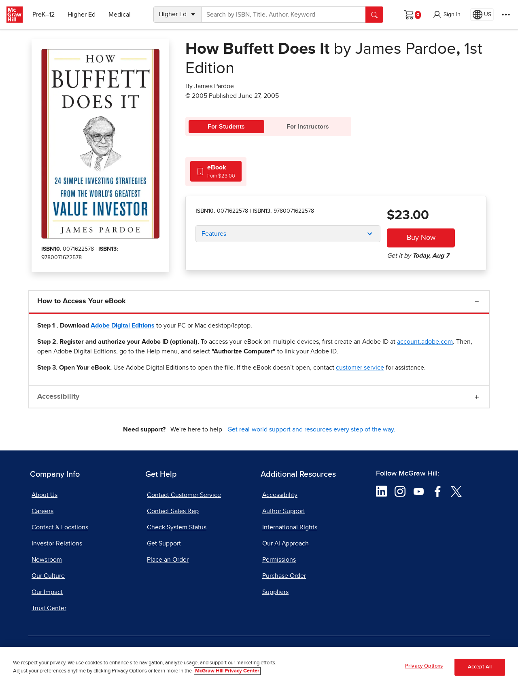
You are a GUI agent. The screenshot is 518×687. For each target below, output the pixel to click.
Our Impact (47, 592)
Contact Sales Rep (173, 511)
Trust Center (49, 608)
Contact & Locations (60, 527)
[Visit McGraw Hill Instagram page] (400, 491)
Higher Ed (82, 14)
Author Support (283, 511)
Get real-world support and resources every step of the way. (311, 429)
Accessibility (58, 396)
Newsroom (47, 559)
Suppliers (275, 592)
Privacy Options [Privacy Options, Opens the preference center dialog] (424, 666)
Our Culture (48, 576)
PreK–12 (43, 14)
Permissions (279, 559)
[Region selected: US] (482, 14)
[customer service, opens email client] (360, 367)
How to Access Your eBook (81, 301)
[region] (259, 667)
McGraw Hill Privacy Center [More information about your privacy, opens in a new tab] (227, 671)
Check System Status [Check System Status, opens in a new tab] (176, 527)
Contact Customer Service (184, 495)
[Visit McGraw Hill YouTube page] (418, 491)
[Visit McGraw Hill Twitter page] (456, 491)
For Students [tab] (226, 126)
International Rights (289, 527)
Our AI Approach (285, 543)
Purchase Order (284, 576)
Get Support (164, 543)
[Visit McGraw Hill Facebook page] (437, 491)
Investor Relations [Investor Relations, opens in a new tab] (57, 543)
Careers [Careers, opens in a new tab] (42, 511)
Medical (119, 14)
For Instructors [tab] (308, 126)
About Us (44, 495)
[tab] (216, 171)
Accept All (480, 667)
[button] (446, 14)
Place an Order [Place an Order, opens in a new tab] (168, 559)
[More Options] (506, 14)
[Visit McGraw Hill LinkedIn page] (381, 491)
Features (214, 233)
